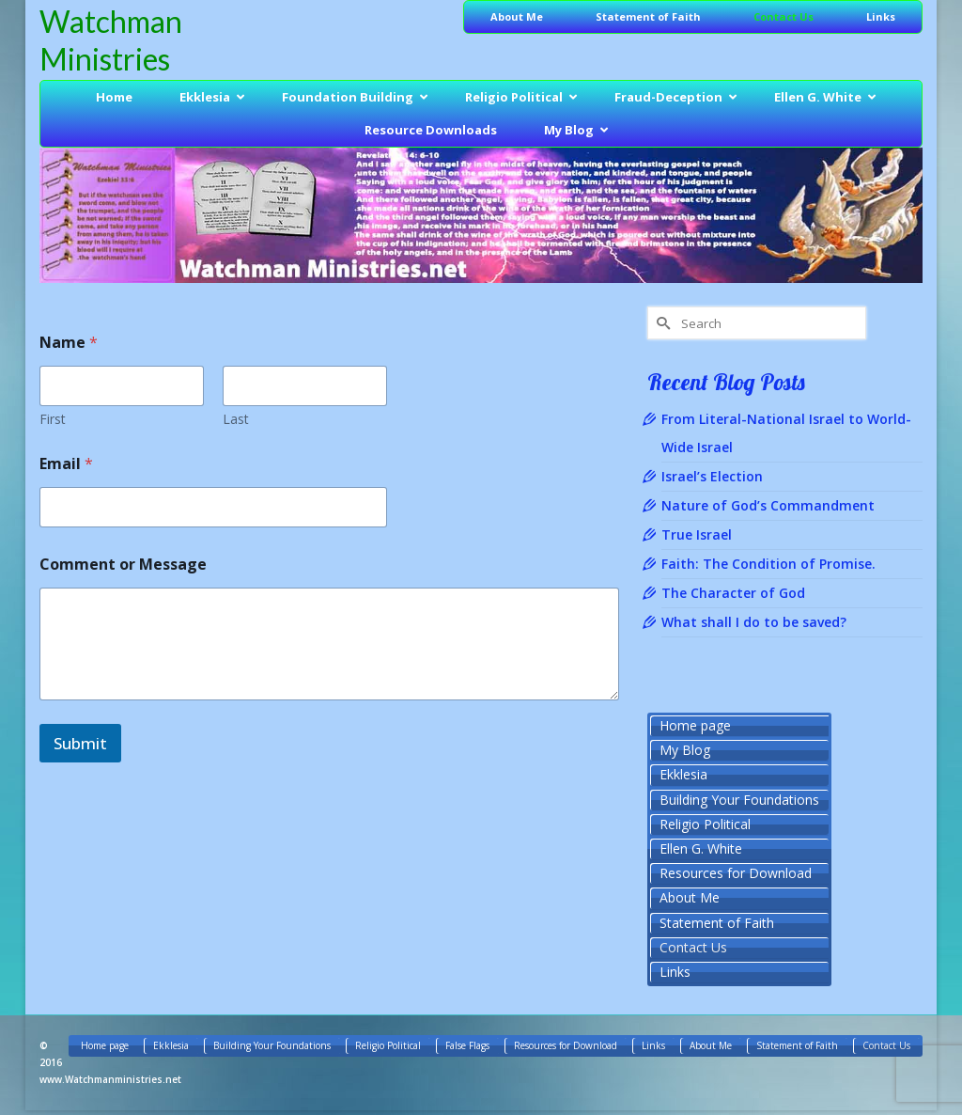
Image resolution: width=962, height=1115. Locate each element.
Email (66, 464)
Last (236, 419)
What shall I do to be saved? (753, 622)
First (52, 419)
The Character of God (733, 593)
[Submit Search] (661, 322)
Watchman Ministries (110, 40)
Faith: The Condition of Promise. (768, 564)
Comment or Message (123, 564)
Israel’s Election (712, 476)
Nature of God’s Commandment (768, 505)
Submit (80, 743)
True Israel (696, 534)
